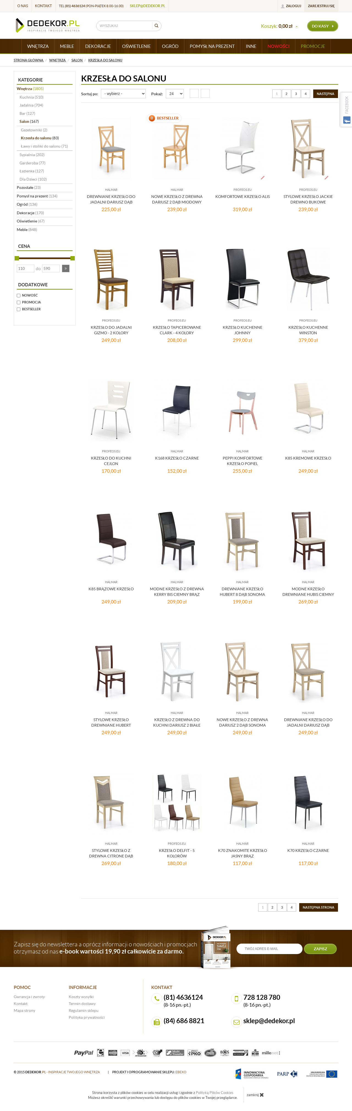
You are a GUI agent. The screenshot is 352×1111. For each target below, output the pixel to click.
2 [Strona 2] (286, 94)
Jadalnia (31, 105)
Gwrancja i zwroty (29, 997)
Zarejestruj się (321, 6)
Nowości (279, 46)
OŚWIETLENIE (136, 46)
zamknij (255, 1095)
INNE (251, 46)
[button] (66, 268)
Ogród (27, 204)
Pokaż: (157, 94)
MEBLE (67, 46)
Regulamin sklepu (83, 1010)
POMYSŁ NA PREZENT (212, 46)
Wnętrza (30, 88)
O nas (22, 6)
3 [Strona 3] (296, 94)
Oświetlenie (31, 221)
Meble (27, 229)
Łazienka (32, 171)
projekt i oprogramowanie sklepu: (149, 1072)
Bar (27, 113)
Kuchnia (31, 97)
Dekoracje (30, 213)
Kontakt (43, 6)
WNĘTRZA (38, 46)
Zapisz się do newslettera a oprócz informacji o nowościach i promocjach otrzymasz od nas (105, 948)
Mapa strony (24, 1010)
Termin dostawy (82, 1003)
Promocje (313, 46)
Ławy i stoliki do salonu (44, 146)
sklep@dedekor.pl (147, 6)
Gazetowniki (34, 130)
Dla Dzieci (33, 179)
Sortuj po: (89, 94)
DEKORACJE (98, 46)
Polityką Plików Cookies (214, 1093)
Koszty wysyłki (81, 997)
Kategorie (30, 79)
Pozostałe (29, 187)
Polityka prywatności (87, 1017)
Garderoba (32, 163)
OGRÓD (170, 46)
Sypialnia (32, 155)
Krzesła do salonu (40, 138)
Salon (29, 121)
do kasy (323, 26)
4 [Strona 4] (306, 94)
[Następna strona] (325, 93)
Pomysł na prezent (37, 196)
